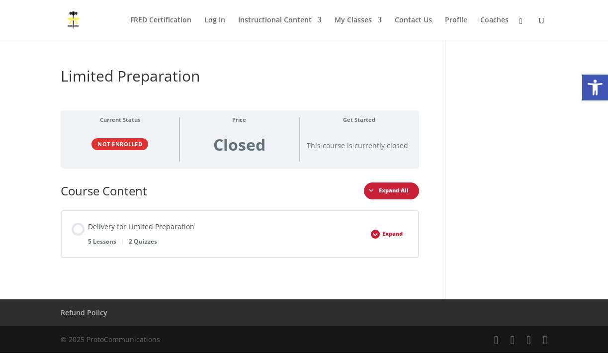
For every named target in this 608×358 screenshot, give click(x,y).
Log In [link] (214, 20)
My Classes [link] (353, 20)
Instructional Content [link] (275, 20)
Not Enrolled (119, 144)
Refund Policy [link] (84, 312)
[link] (595, 87)
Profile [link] (456, 20)
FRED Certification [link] (160, 20)
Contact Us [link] (413, 20)
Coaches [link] (494, 20)
